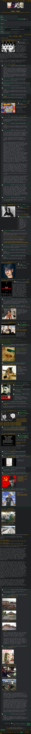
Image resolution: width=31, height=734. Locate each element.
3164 (24, 79)
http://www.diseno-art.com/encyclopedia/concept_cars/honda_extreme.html (13, 541)
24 (28, 731)
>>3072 (28, 208)
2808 (25, 282)
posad (11, 1)
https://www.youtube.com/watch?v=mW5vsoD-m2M (22, 495)
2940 (29, 217)
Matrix (10, 36)
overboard (5, 0)
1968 (25, 437)
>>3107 (4, 257)
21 (21, 731)
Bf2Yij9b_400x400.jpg (6, 263)
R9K (18, 1)
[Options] (29, 1)
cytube (13, 0)
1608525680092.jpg (11, 279)
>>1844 (21, 218)
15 (6, 731)
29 (10, 732)
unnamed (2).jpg (14, 596)
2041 (24, 451)
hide (5, 101)
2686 (24, 130)
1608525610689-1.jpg (11, 608)
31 (15, 732)
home (2, 0)
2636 (19, 385)
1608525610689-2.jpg (11, 620)
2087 (24, 646)
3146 (24, 255)
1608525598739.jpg (11, 101)
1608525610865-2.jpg (11, 677)
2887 (22, 265)
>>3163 (28, 43)
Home (7, 38)
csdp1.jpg (13, 678)
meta (23, 1)
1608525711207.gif (11, 39)
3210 (24, 197)
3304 (24, 94)
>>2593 (4, 125)
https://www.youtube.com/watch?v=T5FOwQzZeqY (21, 421)
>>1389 (4, 232)
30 (12, 732)
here (11, 587)
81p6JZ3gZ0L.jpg (5, 383)
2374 (22, 415)
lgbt (16, 1)
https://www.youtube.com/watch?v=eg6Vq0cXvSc (14, 239)
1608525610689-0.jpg (11, 595)
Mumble (20, 36)
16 (8, 731)
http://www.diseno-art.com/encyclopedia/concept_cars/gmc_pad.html (11, 543)
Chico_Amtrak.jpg (5, 621)
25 (0, 732)
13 (1, 731)
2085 (24, 589)
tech (26, 0)
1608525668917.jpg (11, 345)
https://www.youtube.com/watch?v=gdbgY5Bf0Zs (10, 424)
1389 (22, 208)
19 (16, 731)
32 (17, 732)
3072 (24, 230)
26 (2, 732)
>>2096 (27, 646)
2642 (19, 390)
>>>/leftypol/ (18, 391)
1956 (22, 104)
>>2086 (4, 691)
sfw (8, 0)
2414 (24, 427)
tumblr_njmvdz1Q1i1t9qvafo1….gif (9, 40)
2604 (24, 123)
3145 (24, 249)
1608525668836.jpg (11, 322)
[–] (17, 41)
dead (20, 1)
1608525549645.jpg (11, 204)
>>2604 (27, 117)
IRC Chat (15, 36)
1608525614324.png (11, 473)
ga (30, 0)
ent (3, 1)
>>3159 (4, 67)
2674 (24, 344)
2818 (24, 299)
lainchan (18, 727)
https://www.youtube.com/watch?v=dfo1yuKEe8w (10, 425)
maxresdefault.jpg (5, 525)
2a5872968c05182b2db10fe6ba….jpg (8, 666)
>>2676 (27, 344)
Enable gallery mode (28, 34)
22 (23, 731)
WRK (21, 0)
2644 (24, 401)
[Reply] (24, 43)
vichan (15, 727)
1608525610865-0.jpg (11, 647)
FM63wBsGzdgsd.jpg (5, 323)
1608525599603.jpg (11, 433)
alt (10, 0)
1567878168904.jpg (5, 346)
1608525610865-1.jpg (11, 664)
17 (11, 731)
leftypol (17, 0)
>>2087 (4, 715)
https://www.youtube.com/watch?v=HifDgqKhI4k (14, 429)
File (14, 723)
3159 (22, 43)
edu (28, 0)
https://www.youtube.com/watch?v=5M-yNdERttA (10, 422)
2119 (24, 455)
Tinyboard (11, 727)
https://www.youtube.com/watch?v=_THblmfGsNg (14, 428)
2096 (24, 714)
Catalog (3, 38)
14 (3, 731)
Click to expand (11, 64)
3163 (24, 65)
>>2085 (4, 630)
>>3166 (4, 89)
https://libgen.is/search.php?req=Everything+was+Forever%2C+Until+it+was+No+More (15, 242)
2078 (24, 534)
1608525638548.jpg (11, 410)
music (6, 1)
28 (7, 732)
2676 (24, 363)
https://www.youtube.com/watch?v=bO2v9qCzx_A (21, 419)
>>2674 (19, 366)
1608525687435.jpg (11, 262)
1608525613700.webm (11, 456)
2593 (24, 117)
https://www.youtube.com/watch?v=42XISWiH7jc (21, 330)
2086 (24, 594)
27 (5, 732)
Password (18, 723)
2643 (19, 394)
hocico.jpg (3, 411)
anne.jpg (3, 205)
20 (18, 731)
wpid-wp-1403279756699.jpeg (7, 510)
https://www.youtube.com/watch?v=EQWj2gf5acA (10, 423)
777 (8, 1)
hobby (24, 0)
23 (26, 731)
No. (20, 43)
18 (13, 731)
